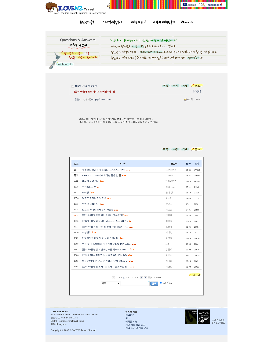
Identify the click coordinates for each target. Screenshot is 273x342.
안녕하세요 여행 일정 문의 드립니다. (100, 238)
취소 (128, 318)
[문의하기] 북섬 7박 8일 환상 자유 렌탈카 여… (105, 226)
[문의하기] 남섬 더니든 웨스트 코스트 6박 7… (105, 221)
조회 (197, 163)
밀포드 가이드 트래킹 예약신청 (97, 209)
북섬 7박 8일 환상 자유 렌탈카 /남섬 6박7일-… (105, 261)
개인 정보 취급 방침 (135, 324)
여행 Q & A (139, 23)
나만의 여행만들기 (164, 23)
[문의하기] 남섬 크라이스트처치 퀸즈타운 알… (105, 266)
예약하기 (130, 315)
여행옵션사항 (89, 186)
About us (186, 23)
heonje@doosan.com (100, 99)
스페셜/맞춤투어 (112, 23)
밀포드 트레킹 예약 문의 (94, 198)
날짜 (188, 163)
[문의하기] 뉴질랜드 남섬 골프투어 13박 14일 (104, 255)
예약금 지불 (131, 321)
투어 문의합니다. (90, 204)
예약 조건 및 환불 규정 (137, 328)
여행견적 (86, 232)
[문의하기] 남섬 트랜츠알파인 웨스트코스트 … (105, 249)
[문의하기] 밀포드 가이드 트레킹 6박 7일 (102, 215)
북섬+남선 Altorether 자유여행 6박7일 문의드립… (106, 243)
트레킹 (85, 192)
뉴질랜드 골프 (87, 23)
